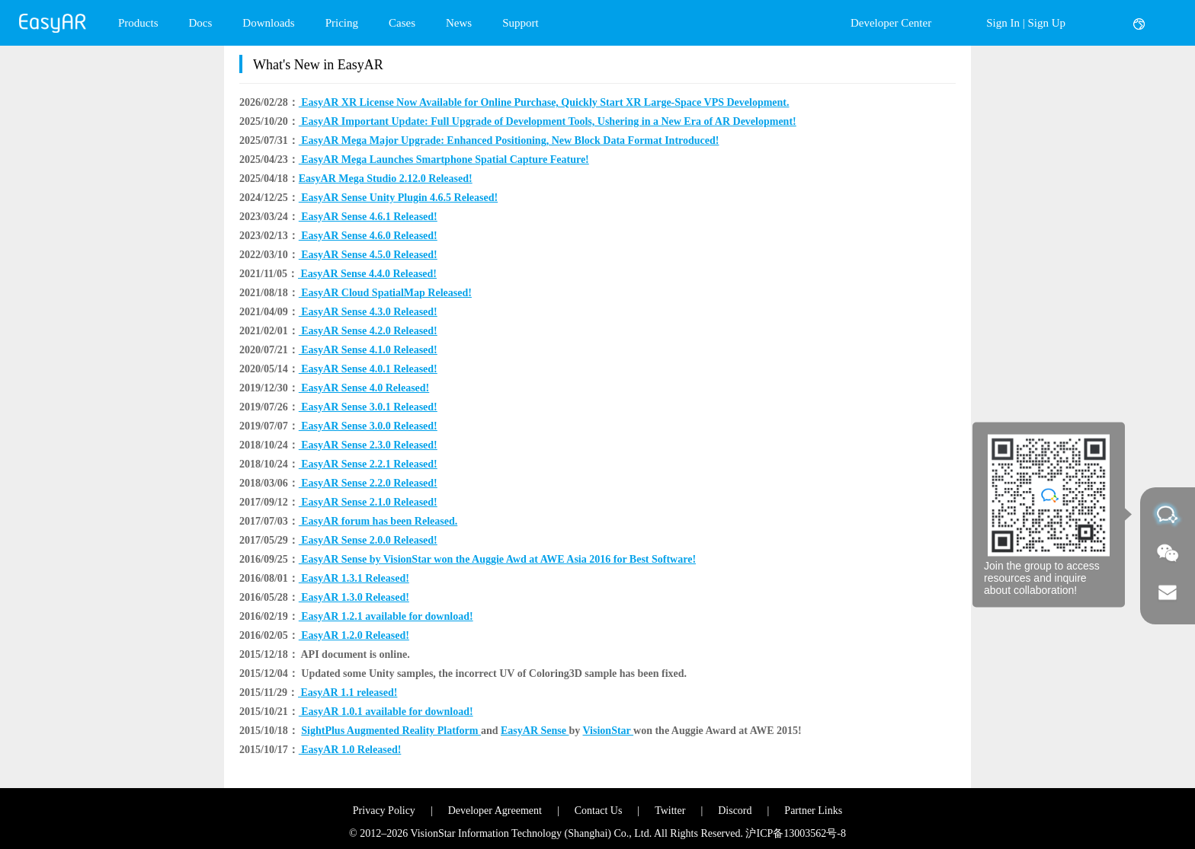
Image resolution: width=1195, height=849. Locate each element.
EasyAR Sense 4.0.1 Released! (368, 369)
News (459, 23)
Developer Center (891, 23)
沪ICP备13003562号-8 (795, 833)
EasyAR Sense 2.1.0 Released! (368, 502)
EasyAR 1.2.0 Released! (354, 635)
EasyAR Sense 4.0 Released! (364, 388)
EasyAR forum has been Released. (378, 521)
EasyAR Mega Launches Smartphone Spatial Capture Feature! (444, 159)
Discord (734, 810)
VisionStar (608, 730)
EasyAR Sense (535, 730)
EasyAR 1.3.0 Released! (354, 597)
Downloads (268, 23)
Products (138, 23)
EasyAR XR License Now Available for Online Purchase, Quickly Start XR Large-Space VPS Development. (544, 102)
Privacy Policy (384, 810)
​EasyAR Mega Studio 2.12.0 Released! (386, 178)
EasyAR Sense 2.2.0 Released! (368, 483)
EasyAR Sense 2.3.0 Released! (368, 445)
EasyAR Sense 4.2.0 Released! (368, 331)
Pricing (341, 23)
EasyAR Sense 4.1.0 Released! (368, 350)
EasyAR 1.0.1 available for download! (386, 711)
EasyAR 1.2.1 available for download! (386, 616)
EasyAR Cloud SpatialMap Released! (385, 292)
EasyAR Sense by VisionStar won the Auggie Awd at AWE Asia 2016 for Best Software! (497, 559)
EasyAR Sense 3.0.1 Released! (368, 407)
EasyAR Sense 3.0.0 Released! (368, 426)
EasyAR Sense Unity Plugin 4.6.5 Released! (398, 197)
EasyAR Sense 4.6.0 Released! (368, 235)
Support (520, 23)
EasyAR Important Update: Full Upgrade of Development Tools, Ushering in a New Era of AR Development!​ (547, 121)
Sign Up (1046, 23)
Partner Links (813, 810)
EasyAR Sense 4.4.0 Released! (367, 273)
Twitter (670, 810)
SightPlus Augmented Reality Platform (391, 730)
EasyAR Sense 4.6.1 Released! (368, 216)
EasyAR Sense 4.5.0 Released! (368, 254)
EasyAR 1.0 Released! (350, 749)
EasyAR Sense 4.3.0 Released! (368, 312)
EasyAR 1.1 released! (347, 692)
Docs (201, 23)
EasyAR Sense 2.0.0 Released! (368, 540)
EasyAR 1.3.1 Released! (354, 578)
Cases (402, 23)
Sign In (1003, 23)
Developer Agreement (495, 810)
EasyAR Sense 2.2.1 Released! (368, 464)
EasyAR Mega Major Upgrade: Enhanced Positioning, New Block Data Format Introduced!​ (509, 140)
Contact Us (599, 810)
